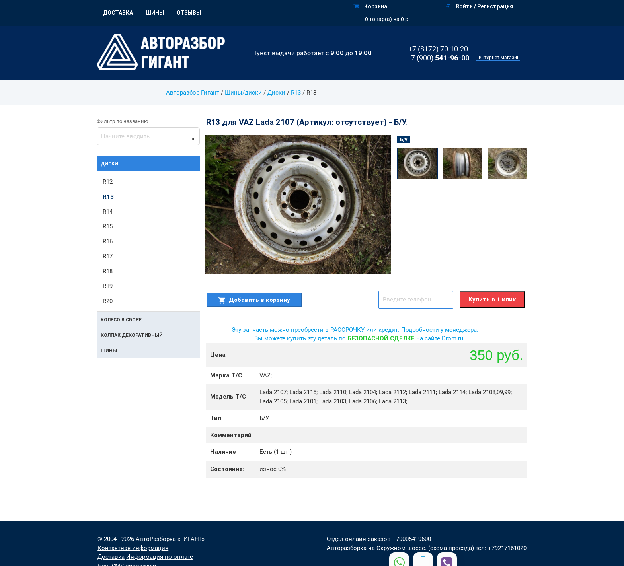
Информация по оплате (159, 556)
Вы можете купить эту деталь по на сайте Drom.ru (358, 338)
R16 (108, 241)
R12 (108, 181)
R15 (108, 226)
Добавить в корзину (254, 300)
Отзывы (189, 12)
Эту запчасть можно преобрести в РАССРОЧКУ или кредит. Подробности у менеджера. (355, 329)
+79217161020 (507, 548)
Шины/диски (242, 92)
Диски (276, 92)
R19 (108, 286)
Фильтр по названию (122, 121)
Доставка (118, 12)
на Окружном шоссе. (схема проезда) (421, 548)
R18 (108, 271)
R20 (108, 301)
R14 (108, 211)
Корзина (370, 6)
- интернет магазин (498, 57)
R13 (295, 92)
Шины (155, 12)
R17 (108, 256)
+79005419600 (411, 539)
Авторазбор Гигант (192, 92)
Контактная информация (133, 548)
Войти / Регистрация (479, 6)
